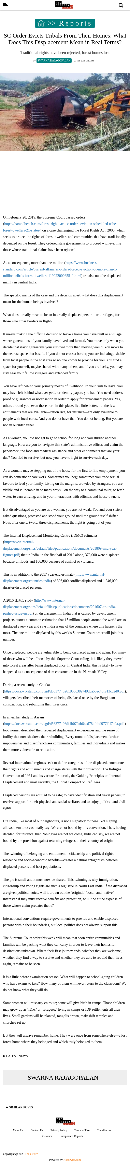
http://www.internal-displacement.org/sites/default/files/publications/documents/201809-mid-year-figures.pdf (60, 548)
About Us (17, 1130)
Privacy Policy (58, 1130)
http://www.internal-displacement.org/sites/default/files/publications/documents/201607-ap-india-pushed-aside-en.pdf (59, 606)
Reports (75, 23)
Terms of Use (81, 1130)
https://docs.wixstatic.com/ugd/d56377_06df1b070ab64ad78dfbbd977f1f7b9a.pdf (64, 724)
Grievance (47, 1136)
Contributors (104, 1130)
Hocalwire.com (72, 1159)
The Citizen (31, 1153)
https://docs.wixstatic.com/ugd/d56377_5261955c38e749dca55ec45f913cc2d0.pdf (64, 691)
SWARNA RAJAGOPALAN (63, 1077)
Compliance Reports (71, 1136)
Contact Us (37, 1130)
